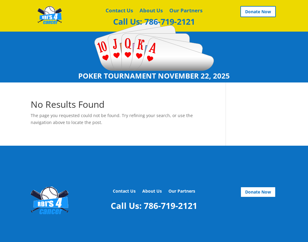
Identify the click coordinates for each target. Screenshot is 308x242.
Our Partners (185, 11)
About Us (151, 11)
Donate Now (258, 11)
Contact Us (119, 11)
